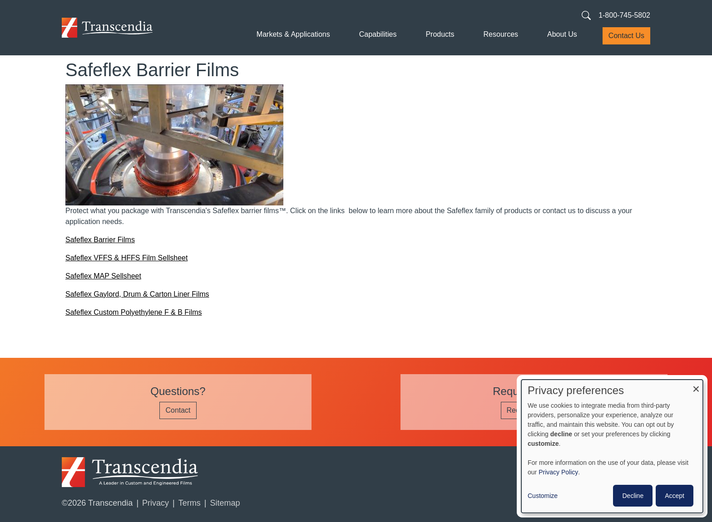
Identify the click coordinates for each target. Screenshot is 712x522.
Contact (177, 410)
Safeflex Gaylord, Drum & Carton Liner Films (137, 294)
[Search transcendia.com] (586, 15)
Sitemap (225, 502)
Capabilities (378, 34)
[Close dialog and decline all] (696, 385)
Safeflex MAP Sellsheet (103, 276)
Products (439, 34)
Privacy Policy (558, 472)
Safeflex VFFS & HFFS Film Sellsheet (126, 258)
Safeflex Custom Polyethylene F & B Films (133, 312)
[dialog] (612, 446)
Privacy (155, 502)
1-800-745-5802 (624, 15)
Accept (674, 495)
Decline (632, 495)
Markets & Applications (293, 34)
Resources (501, 34)
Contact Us (626, 35)
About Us (562, 34)
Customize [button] (543, 495)
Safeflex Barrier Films (100, 240)
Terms (189, 502)
